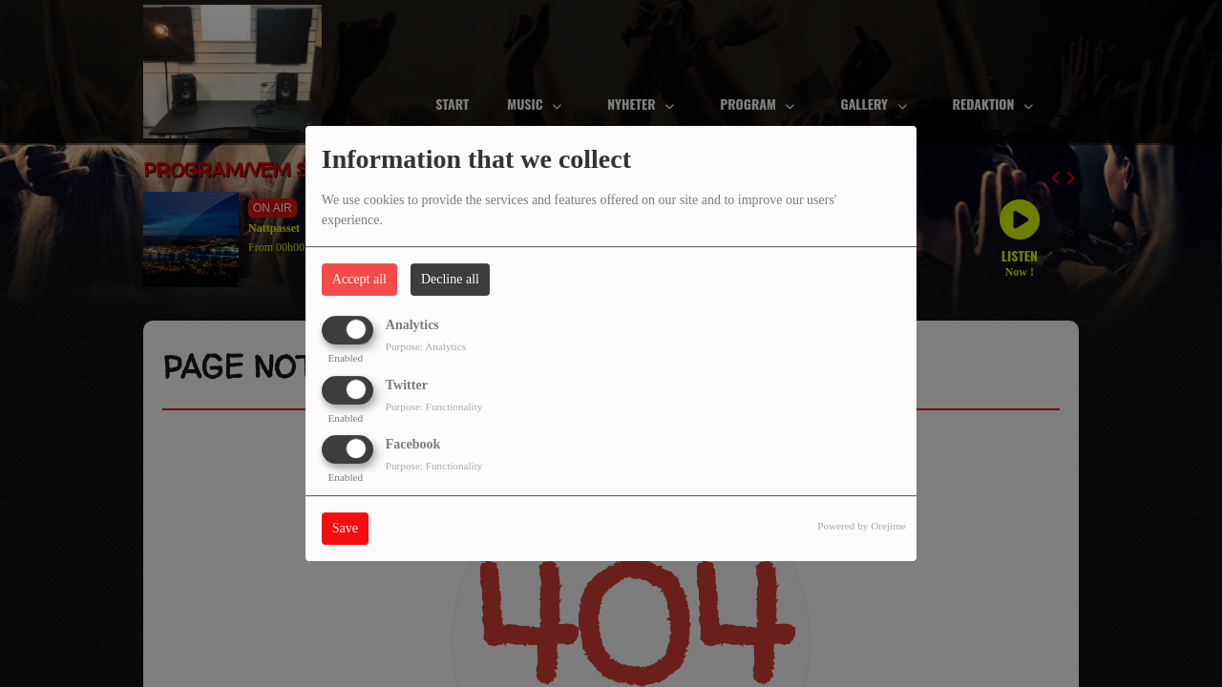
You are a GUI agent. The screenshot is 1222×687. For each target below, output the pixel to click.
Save (345, 528)
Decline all (450, 279)
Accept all (359, 279)
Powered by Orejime (861, 525)
